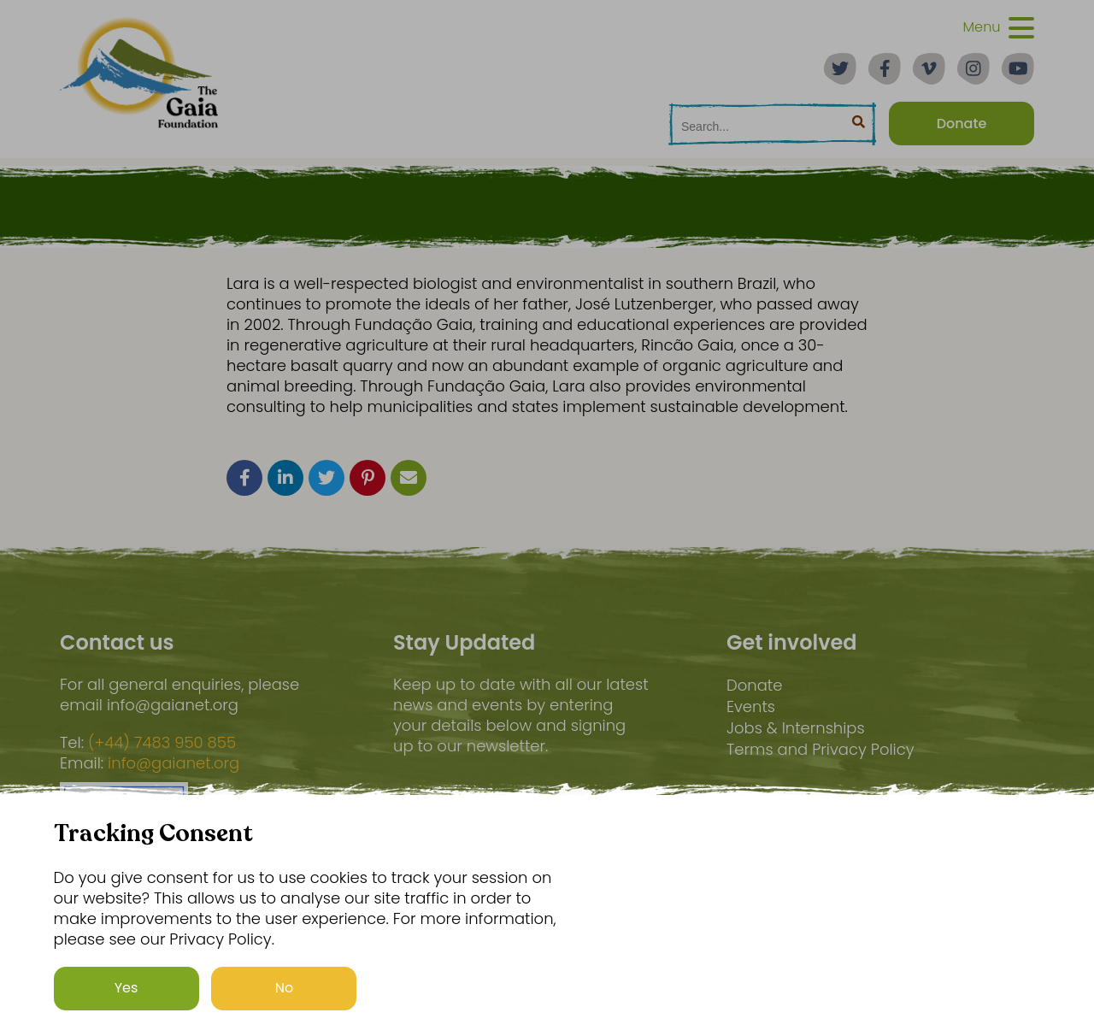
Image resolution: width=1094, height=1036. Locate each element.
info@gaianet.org (173, 763)
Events (750, 706)
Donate (754, 685)
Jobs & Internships (795, 728)
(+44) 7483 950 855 (162, 743)
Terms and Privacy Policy (820, 749)
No (284, 988)
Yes (126, 988)
